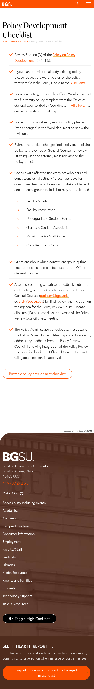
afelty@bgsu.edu (31, 301)
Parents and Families (17, 580)
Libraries (9, 565)
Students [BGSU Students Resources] (9, 588)
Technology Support (17, 596)
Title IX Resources (15, 603)
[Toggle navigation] (88, 4)
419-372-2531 (17, 483)
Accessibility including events (24, 502)
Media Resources (15, 572)
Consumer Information (19, 533)
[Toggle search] (76, 4)
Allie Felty (77, 83)
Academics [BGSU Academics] (10, 510)
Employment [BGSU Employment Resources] (12, 541)
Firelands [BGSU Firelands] (9, 557)
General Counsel (20, 41)
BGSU (6, 41)
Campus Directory (16, 526)
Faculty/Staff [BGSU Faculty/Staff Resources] (12, 549)
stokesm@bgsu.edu (54, 295)
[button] (35, 4)
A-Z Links (9, 518)
